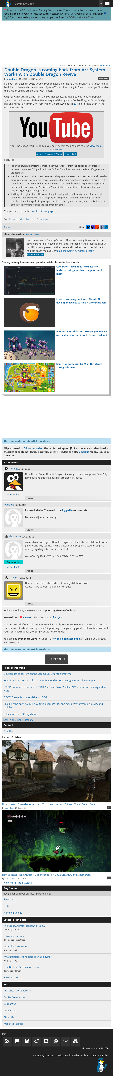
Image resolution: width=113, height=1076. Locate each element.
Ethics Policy (81, 1055)
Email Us (8, 731)
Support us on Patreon (16, 10)
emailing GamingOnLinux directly (75, 250)
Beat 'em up (31, 219)
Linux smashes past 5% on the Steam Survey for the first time (38, 673)
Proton (12, 219)
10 (109, 807)
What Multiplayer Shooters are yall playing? (27, 956)
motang (13, 468)
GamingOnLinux (24, 3)
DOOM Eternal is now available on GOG (25, 697)
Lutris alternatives (14, 936)
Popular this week (14, 667)
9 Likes (7, 227)
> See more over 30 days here (20, 714)
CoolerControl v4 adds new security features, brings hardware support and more (79, 270)
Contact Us (10, 1010)
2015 (76, 103)
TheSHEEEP (15, 536)
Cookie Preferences (14, 997)
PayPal (57, 617)
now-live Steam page (42, 211)
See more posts (12, 977)
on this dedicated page (66, 638)
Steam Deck (20, 219)
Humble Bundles (13, 912)
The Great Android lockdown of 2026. (24, 925)
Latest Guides (11, 737)
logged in (67, 510)
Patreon (26, 617)
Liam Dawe (12, 79)
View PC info (13, 494)
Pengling (9, 504)
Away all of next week (15, 946)
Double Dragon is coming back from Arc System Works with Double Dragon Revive (54, 72)
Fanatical (9, 899)
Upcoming (47, 219)
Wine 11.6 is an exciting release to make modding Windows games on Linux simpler (50, 680)
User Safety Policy (99, 1055)
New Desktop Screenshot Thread (22, 967)
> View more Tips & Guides (17, 882)
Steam (39, 219)
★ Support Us (56, 659)
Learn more (105, 65)
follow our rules (33, 448)
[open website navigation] (107, 3)
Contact (8, 725)
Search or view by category (18, 719)
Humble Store (86, 17)
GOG (71, 17)
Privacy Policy (65, 1055)
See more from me (35, 254)
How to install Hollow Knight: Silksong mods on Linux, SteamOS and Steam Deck (56, 873)
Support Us (10, 1003)
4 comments (103, 78)
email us (84, 452)
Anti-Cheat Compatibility (17, 990)
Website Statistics (13, 1023)
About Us (9, 1017)
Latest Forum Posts (15, 919)
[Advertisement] (56, 42)
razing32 (14, 577)
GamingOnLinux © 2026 (95, 1048)
